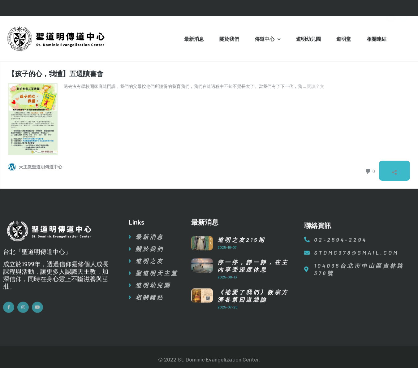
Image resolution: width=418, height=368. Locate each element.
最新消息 (194, 40)
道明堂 (343, 40)
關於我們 (229, 40)
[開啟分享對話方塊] (394, 171)
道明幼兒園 (308, 40)
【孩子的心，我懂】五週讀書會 (55, 74)
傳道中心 (268, 40)
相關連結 (376, 40)
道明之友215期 (241, 244)
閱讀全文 (315, 86)
